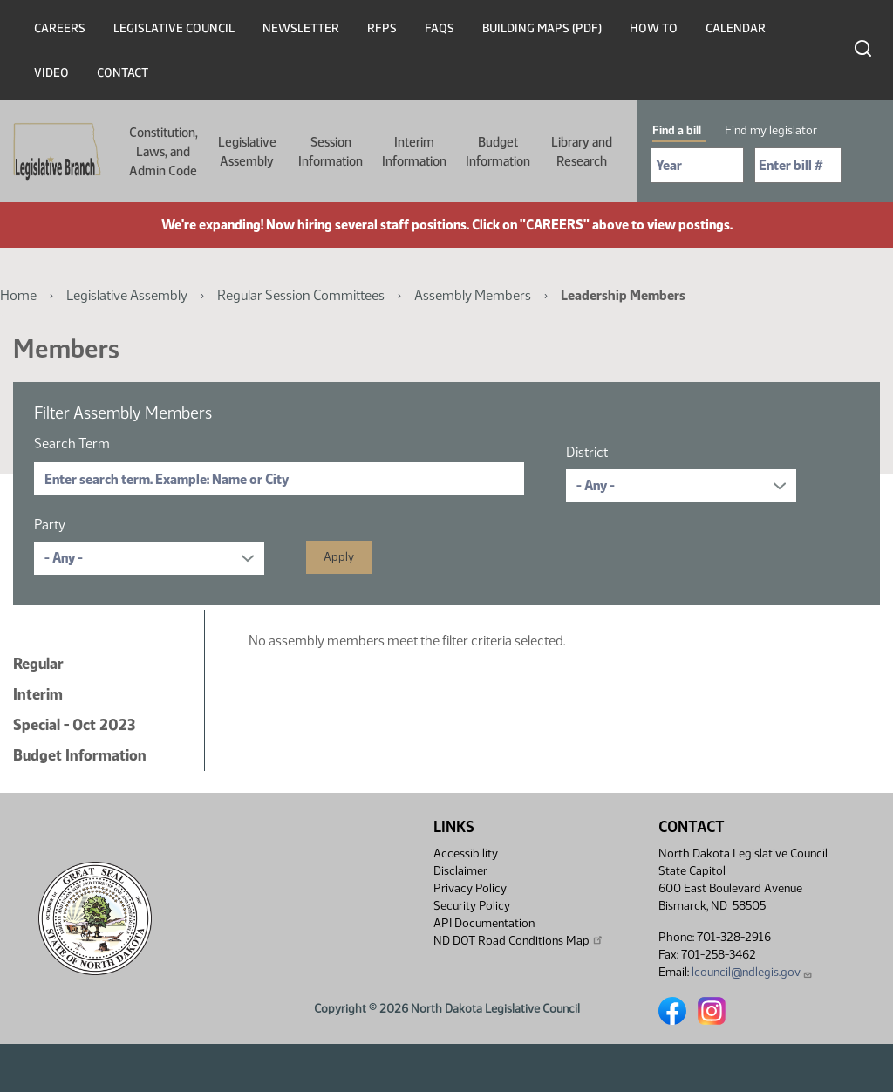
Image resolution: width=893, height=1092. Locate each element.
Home (18, 295)
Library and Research (581, 151)
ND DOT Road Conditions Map (518, 940)
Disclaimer (460, 870)
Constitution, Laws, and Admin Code (163, 152)
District (587, 452)
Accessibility (465, 853)
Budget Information (498, 151)
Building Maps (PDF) (542, 28)
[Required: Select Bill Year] (697, 165)
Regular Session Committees (301, 295)
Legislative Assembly (247, 151)
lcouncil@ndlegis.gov (752, 972)
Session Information (330, 151)
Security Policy (471, 905)
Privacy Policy (470, 888)
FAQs (439, 28)
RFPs (382, 28)
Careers (59, 28)
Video (51, 72)
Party (49, 524)
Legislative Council (174, 28)
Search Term (72, 443)
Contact (122, 72)
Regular (38, 663)
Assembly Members (472, 295)
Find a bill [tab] (676, 130)
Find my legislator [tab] (771, 130)
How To (654, 28)
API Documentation (484, 923)
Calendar (736, 28)
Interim (38, 694)
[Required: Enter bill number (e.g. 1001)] (798, 165)
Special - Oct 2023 (74, 724)
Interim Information (414, 151)
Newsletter (300, 28)
